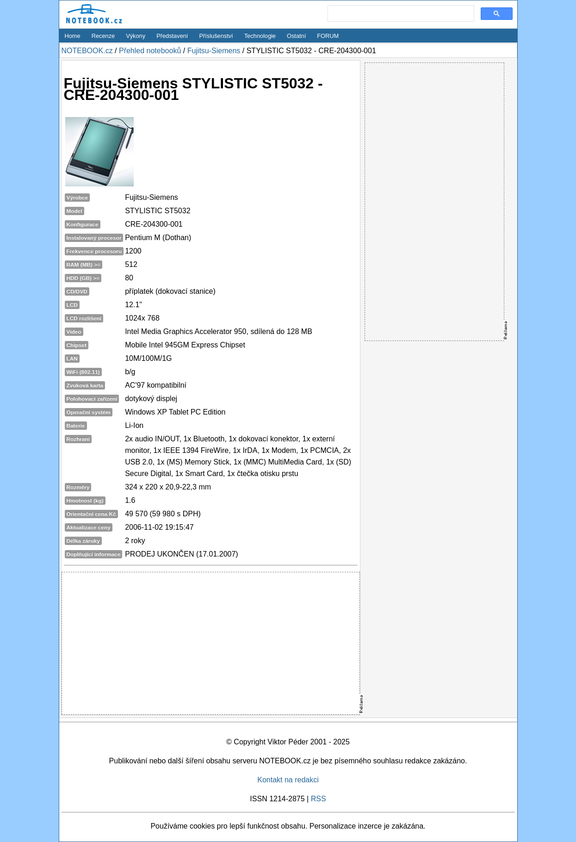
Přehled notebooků (150, 51)
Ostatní (296, 35)
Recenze (103, 35)
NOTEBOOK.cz (87, 51)
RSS (318, 799)
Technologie (260, 35)
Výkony (135, 35)
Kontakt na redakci (288, 780)
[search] (400, 14)
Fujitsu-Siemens (214, 51)
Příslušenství (216, 35)
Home (73, 35)
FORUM (328, 35)
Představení (172, 35)
